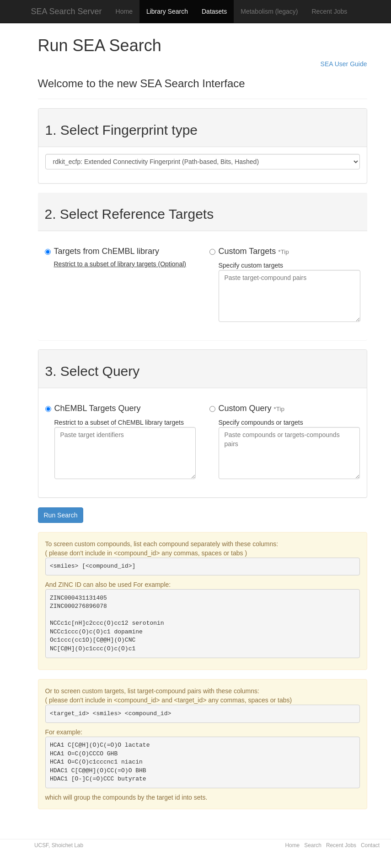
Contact (370, 845)
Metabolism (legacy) (269, 11)
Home (124, 11)
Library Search (167, 11)
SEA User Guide (344, 64)
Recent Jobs (330, 11)
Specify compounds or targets (289, 441)
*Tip (283, 251)
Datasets (214, 11)
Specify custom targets (289, 284)
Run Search (61, 515)
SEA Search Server (66, 11)
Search (312, 845)
